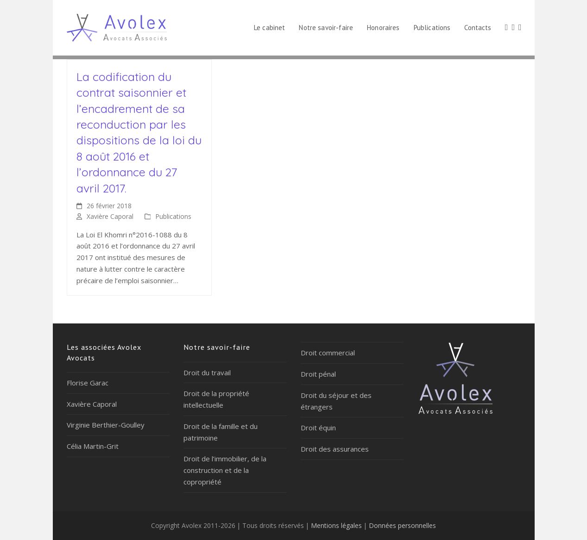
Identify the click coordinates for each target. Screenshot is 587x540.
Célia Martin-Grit (93, 446)
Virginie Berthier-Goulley (106, 424)
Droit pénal (318, 374)
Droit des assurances (335, 448)
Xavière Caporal (110, 216)
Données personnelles (402, 525)
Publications (173, 216)
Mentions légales (336, 525)
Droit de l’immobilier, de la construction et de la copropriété (224, 470)
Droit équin (318, 427)
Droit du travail (207, 372)
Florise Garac (87, 382)
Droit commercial (328, 352)
